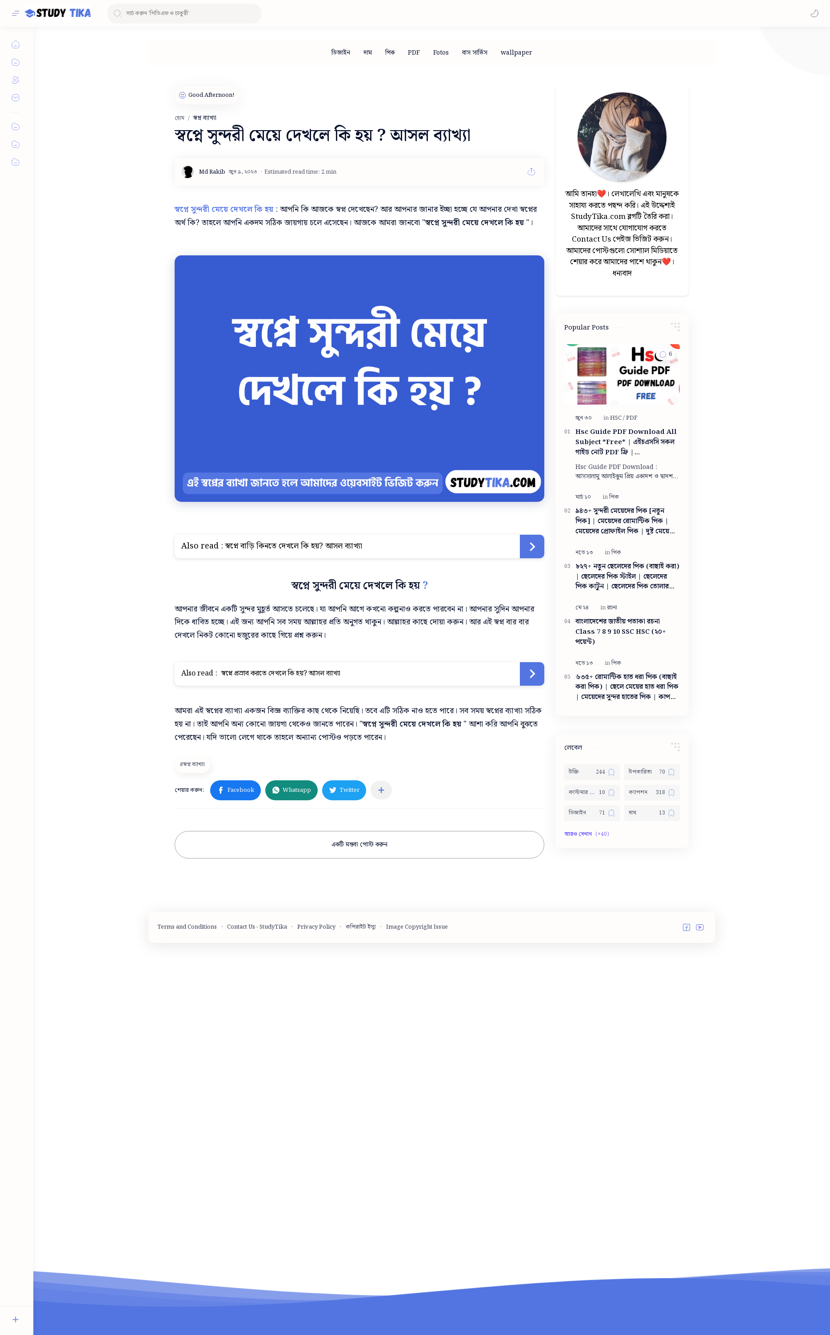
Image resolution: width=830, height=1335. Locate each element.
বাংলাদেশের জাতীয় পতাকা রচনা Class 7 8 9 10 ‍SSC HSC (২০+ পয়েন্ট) (620, 759)
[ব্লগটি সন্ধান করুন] (184, 14)
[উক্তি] (592, 900)
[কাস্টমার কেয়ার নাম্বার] (592, 920)
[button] (814, 13)
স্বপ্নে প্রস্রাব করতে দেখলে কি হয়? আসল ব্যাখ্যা (279, 673)
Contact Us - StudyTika (257, 1044)
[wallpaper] (516, 52)
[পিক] (390, 52)
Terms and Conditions (187, 1044)
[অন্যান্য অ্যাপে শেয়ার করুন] (381, 790)
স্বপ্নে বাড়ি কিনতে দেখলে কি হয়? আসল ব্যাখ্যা (293, 546)
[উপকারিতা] (652, 900)
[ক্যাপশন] (652, 920)
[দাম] (367, 52)
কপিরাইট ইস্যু (361, 1044)
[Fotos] (441, 52)
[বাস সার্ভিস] (474, 52)
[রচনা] (612, 735)
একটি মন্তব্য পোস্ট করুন (359, 845)
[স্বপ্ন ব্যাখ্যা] (193, 764)
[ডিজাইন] (340, 52)
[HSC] (617, 545)
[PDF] (414, 52)
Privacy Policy (316, 1044)
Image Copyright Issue (417, 1044)
